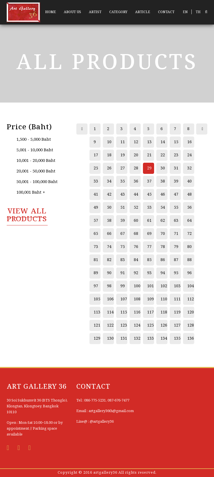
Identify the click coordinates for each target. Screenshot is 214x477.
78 (162, 247)
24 (189, 155)
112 (190, 299)
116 (137, 312)
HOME (50, 12)
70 (162, 234)
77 (149, 247)
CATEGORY (118, 12)
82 (109, 260)
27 (122, 168)
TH (198, 12)
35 (122, 181)
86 (162, 260)
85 (149, 260)
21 (149, 155)
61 (149, 221)
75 (122, 247)
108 (137, 299)
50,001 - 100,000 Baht (37, 182)
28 (136, 168)
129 (97, 338)
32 (189, 168)
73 (96, 247)
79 (176, 247)
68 (136, 234)
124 (137, 325)
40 (189, 181)
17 (96, 155)
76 (136, 247)
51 (122, 208)
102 (163, 286)
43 (122, 194)
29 (149, 168)
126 (163, 325)
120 (190, 312)
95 (176, 273)
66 (109, 234)
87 (176, 260)
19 (122, 155)
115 (123, 312)
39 (176, 181)
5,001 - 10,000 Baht (34, 150)
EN (185, 12)
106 (110, 299)
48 (189, 194)
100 (137, 286)
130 (110, 338)
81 (96, 260)
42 (109, 194)
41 (96, 194)
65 (96, 234)
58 (109, 221)
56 (189, 208)
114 (110, 312)
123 (123, 325)
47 (176, 194)
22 (162, 155)
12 (136, 142)
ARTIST (95, 12)
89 (96, 273)
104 (190, 286)
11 (122, 142)
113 (97, 312)
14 (162, 142)
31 (176, 168)
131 (123, 338)
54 (162, 208)
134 (163, 338)
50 (109, 208)
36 (136, 181)
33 (96, 181)
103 (177, 286)
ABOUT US (72, 12)
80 (189, 247)
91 (122, 273)
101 (150, 286)
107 (123, 299)
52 (136, 208)
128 (190, 325)
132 (137, 338)
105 (97, 299)
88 (189, 260)
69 (149, 234)
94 (162, 273)
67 (122, 234)
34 (109, 181)
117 (150, 312)
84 (136, 260)
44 (136, 194)
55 (176, 208)
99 (122, 286)
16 (189, 142)
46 (162, 194)
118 (163, 312)
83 (122, 260)
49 (96, 208)
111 (177, 299)
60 (136, 221)
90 (109, 273)
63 (176, 221)
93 (149, 273)
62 (162, 221)
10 (109, 142)
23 (176, 155)
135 (177, 338)
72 (189, 234)
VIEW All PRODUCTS (27, 215)
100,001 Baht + (30, 192)
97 (96, 286)
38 (162, 181)
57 (96, 221)
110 (163, 299)
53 (149, 208)
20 (136, 155)
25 (96, 168)
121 (97, 325)
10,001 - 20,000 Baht (35, 160)
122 (110, 325)
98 (109, 286)
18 (109, 155)
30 (162, 168)
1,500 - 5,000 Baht (33, 139)
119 (177, 312)
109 (150, 299)
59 (122, 221)
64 (189, 221)
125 (150, 325)
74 (109, 247)
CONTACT (166, 12)
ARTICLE (142, 12)
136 (190, 338)
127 (177, 325)
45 (149, 194)
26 (109, 168)
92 (136, 273)
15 (176, 142)
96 (189, 273)
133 (150, 338)
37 (149, 181)
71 (176, 234)
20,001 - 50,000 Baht (35, 171)
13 (149, 142)
